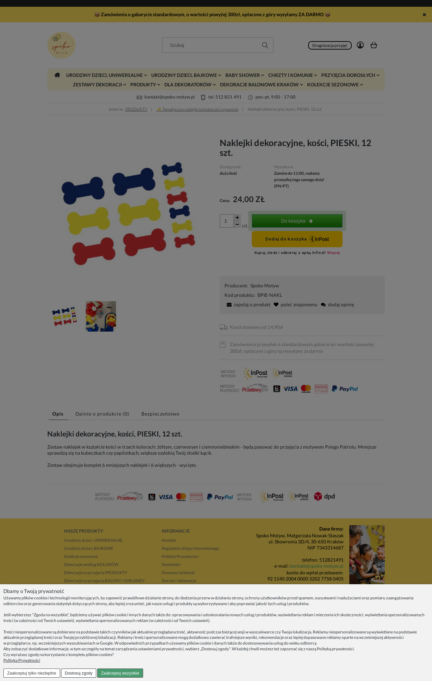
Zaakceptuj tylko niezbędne (31, 673)
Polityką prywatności (335, 648)
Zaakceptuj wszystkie (120, 673)
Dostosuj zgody (78, 673)
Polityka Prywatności (21, 660)
